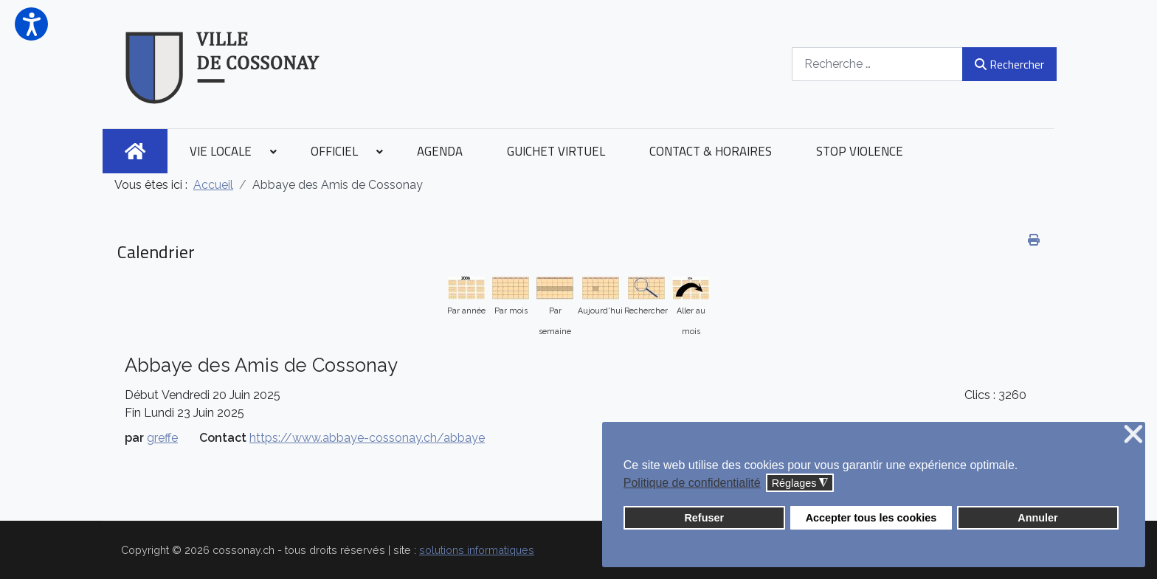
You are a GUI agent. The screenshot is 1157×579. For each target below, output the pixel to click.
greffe (162, 438)
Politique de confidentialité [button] (692, 482)
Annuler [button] (1037, 518)
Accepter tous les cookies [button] (871, 518)
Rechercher (1007, 64)
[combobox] (875, 63)
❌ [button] (1133, 435)
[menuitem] (135, 151)
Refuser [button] (704, 518)
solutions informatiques (476, 550)
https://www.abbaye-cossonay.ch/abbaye (367, 438)
